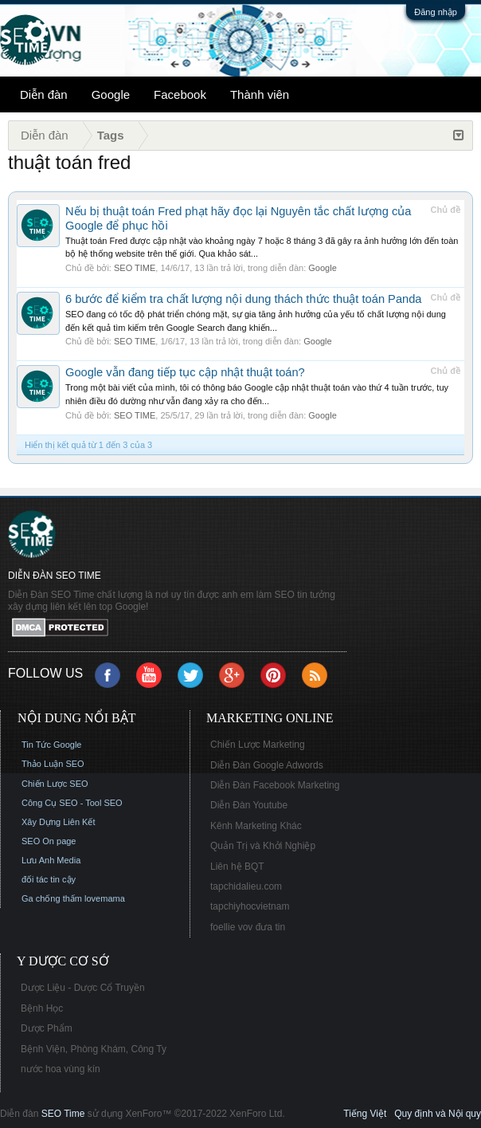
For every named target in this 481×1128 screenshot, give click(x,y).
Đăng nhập (435, 12)
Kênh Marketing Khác (256, 825)
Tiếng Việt (364, 1113)
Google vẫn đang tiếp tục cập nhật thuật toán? (185, 372)
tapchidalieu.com (246, 886)
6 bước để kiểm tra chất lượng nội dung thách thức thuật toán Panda (243, 299)
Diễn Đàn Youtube (248, 805)
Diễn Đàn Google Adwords (266, 765)
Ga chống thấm (52, 898)
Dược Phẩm (46, 1028)
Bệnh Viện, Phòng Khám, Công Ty (93, 1049)
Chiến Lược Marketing (257, 744)
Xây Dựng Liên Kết (59, 822)
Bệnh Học (42, 1008)
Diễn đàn (44, 94)
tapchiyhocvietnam (249, 906)
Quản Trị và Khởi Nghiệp (262, 845)
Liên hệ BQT (237, 866)
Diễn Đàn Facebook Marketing (274, 785)
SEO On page (49, 841)
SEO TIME (134, 268)
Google (111, 94)
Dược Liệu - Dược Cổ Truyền (83, 987)
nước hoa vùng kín (60, 1069)
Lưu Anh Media (51, 860)
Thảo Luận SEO (53, 763)
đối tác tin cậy (49, 879)
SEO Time (63, 1113)
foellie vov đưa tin (247, 927)
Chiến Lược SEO (55, 783)
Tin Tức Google (51, 744)
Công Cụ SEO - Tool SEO (72, 803)
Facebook (180, 94)
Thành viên (259, 94)
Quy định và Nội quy (437, 1113)
